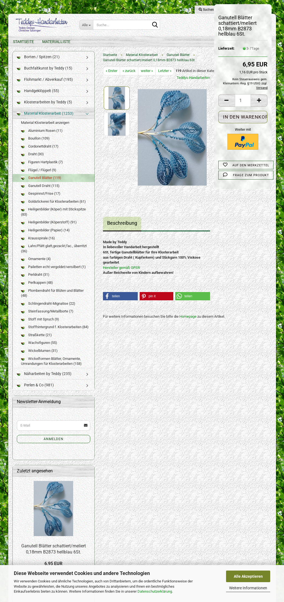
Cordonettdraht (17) (40, 152)
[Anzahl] (243, 100)
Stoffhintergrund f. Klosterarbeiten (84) (55, 332)
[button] (226, 100)
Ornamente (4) (36, 264)
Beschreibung (122, 228)
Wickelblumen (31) (39, 356)
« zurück (129, 76)
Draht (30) (32, 159)
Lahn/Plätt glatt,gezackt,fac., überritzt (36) (54, 254)
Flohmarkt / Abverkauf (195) (45, 85)
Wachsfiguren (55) (39, 348)
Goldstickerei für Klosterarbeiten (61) (53, 207)
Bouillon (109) (35, 144)
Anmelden (53, 444)
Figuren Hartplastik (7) (42, 167)
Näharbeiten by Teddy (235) (44, 379)
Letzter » (164, 76)
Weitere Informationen (248, 588)
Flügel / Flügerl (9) (38, 175)
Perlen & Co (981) (35, 390)
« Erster (111, 76)
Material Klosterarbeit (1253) (45, 119)
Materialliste (56, 41)
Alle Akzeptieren (248, 576)
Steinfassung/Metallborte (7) (47, 317)
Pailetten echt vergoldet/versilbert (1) (53, 272)
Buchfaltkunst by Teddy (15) (44, 73)
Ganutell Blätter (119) (41, 183)
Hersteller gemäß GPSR (121, 273)
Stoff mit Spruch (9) (40, 325)
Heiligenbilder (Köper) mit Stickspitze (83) (53, 217)
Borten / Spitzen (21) (38, 62)
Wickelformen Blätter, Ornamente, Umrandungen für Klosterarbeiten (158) (51, 366)
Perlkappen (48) (37, 288)
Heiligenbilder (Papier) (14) (45, 236)
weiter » (147, 76)
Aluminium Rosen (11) (42, 136)
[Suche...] (86, 25)
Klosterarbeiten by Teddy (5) (44, 107)
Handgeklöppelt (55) (38, 96)
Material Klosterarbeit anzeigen (45, 128)
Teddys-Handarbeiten (193, 83)
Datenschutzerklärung (154, 591)
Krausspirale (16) (38, 243)
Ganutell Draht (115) (40, 191)
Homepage (188, 322)
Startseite (23, 41)
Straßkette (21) (36, 340)
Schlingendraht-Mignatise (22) (48, 309)
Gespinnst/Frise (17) (40, 199)
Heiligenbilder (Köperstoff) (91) (49, 228)
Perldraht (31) (35, 280)
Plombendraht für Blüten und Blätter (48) (52, 298)
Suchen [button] (206, 10)
